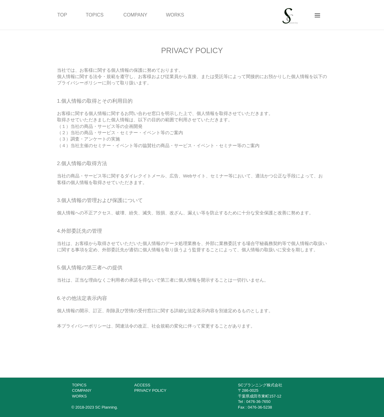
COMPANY (135, 14)
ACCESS (142, 385)
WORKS (175, 14)
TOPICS (95, 14)
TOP (62, 14)
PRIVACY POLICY (150, 390)
